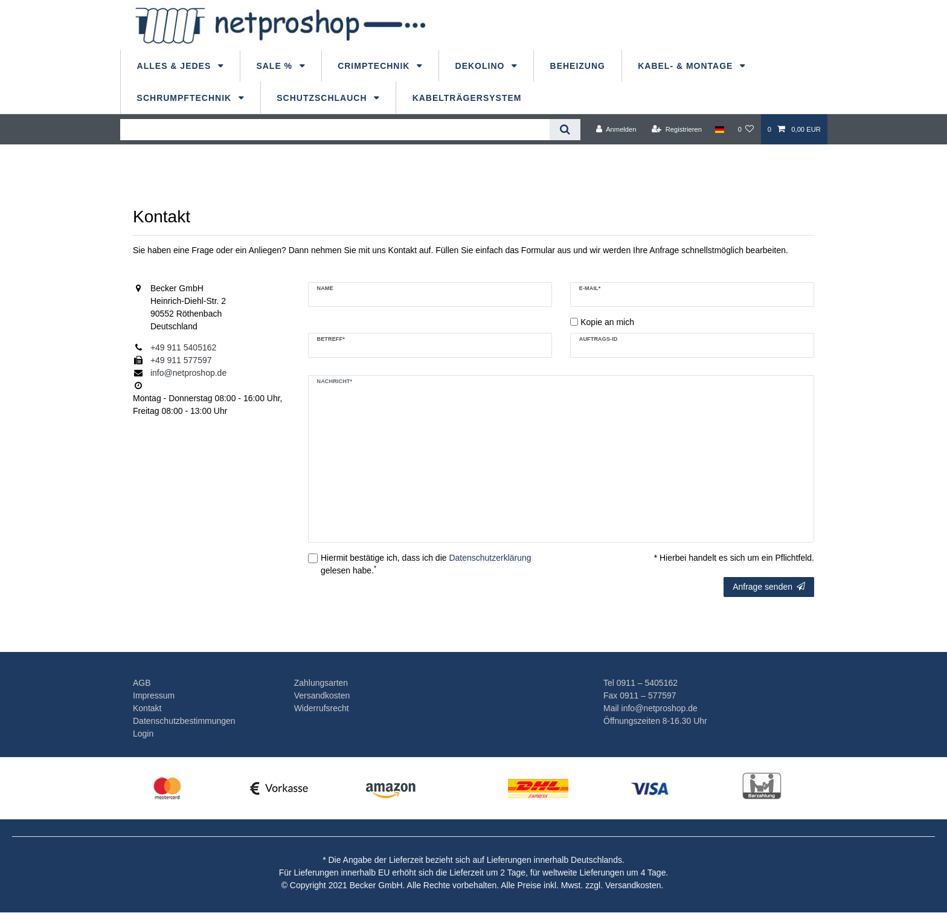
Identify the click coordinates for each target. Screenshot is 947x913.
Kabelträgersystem (467, 98)
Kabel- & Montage (687, 66)
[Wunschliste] (745, 129)
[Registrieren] (676, 129)
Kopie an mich (607, 322)
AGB (142, 683)
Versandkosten (322, 695)
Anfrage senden (769, 587)
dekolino (481, 66)
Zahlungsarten (321, 683)
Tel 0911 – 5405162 (640, 683)
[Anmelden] (616, 129)
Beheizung (577, 66)
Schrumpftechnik (185, 98)
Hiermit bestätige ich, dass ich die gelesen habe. (426, 564)
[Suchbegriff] (335, 129)
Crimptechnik (375, 66)
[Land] (719, 129)
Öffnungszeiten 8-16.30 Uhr (655, 721)
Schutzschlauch (323, 98)
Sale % (275, 66)
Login (143, 733)
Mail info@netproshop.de (650, 708)
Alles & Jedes (175, 66)
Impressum (154, 695)
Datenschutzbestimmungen (184, 721)
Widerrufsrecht (321, 708)
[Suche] (565, 129)
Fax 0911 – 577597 (639, 695)
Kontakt (147, 708)
